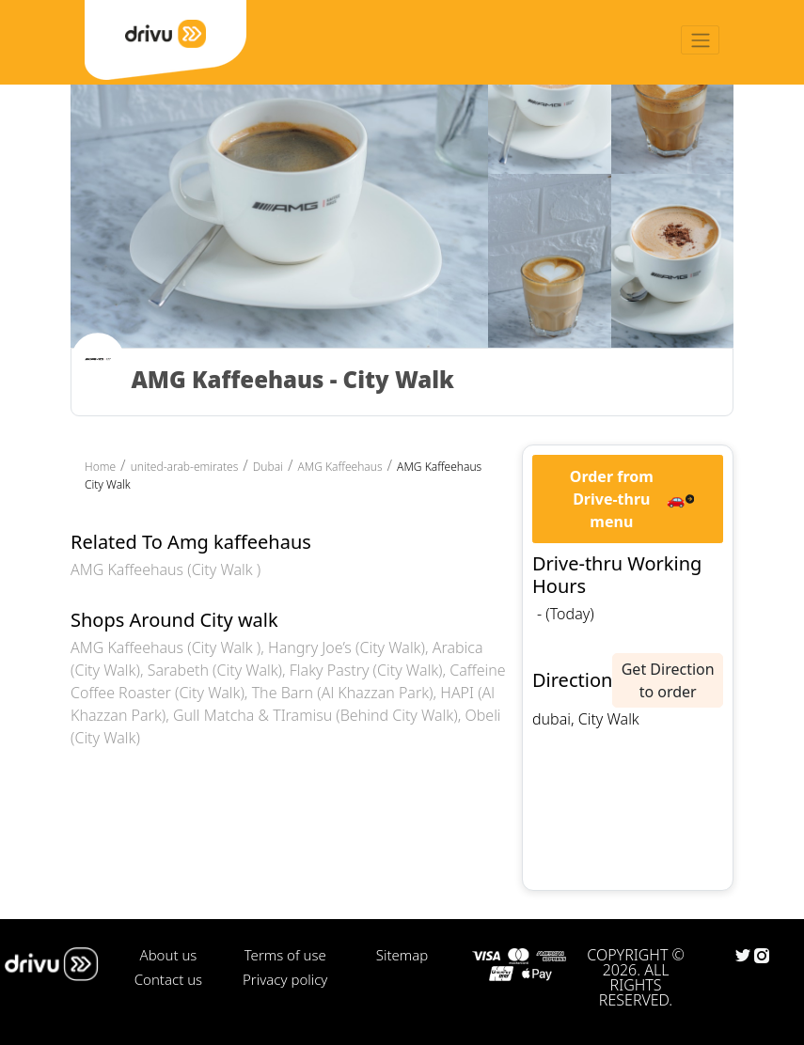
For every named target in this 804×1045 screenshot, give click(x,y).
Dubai (268, 467)
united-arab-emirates (185, 467)
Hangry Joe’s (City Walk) (346, 647)
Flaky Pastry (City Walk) (366, 670)
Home (100, 467)
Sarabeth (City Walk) (215, 670)
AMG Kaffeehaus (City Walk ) (165, 569)
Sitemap (402, 954)
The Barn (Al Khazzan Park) (343, 692)
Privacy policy (285, 979)
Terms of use (285, 954)
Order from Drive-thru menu (612, 499)
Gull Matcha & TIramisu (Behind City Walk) (315, 715)
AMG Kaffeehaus (339, 467)
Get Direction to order (668, 680)
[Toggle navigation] (700, 40)
